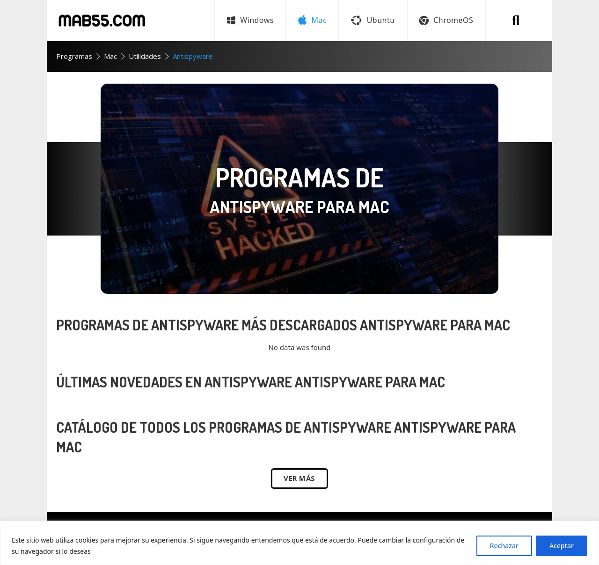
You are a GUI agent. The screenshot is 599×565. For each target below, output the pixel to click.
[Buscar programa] (516, 20)
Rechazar (504, 545)
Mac (110, 56)
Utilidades (145, 56)
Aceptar (561, 545)
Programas (74, 56)
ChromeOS (446, 20)
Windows (250, 20)
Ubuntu (372, 20)
